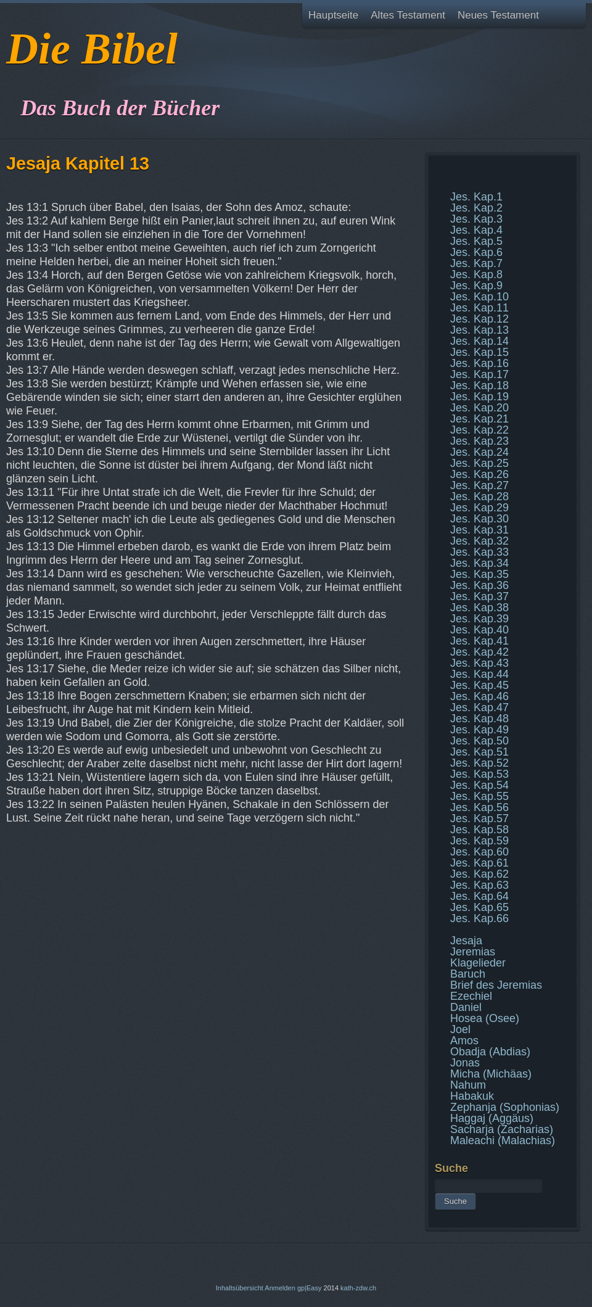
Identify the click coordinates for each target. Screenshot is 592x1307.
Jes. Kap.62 (479, 874)
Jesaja (466, 940)
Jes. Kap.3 (476, 219)
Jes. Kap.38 (479, 607)
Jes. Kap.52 (479, 763)
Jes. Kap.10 (479, 297)
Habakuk (472, 1096)
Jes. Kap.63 (479, 885)
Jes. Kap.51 (479, 752)
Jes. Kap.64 (479, 896)
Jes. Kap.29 (479, 507)
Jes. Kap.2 (476, 208)
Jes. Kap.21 (479, 419)
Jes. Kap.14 (479, 341)
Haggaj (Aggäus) (491, 1118)
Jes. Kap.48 (479, 718)
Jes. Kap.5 (476, 241)
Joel (460, 1029)
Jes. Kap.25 (479, 463)
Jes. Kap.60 (479, 852)
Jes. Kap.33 (479, 552)
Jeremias (472, 952)
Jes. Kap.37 (479, 596)
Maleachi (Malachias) (502, 1140)
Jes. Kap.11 (479, 308)
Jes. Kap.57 (479, 818)
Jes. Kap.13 (479, 330)
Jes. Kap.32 (479, 541)
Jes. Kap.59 (479, 841)
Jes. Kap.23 (479, 441)
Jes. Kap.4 (476, 230)
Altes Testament (408, 15)
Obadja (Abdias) (490, 1051)
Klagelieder (478, 963)
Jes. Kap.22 (479, 430)
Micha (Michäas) (491, 1074)
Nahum (468, 1085)
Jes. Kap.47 (479, 707)
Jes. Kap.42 (479, 652)
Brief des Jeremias (496, 985)
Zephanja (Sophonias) (504, 1107)
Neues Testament (498, 15)
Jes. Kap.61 (479, 863)
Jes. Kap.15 (479, 352)
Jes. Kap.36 (479, 585)
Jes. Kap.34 (479, 563)
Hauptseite (333, 15)
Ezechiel (471, 996)
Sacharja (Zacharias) (501, 1129)
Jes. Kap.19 (479, 396)
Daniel (466, 1007)
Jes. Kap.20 (479, 408)
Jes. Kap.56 (479, 807)
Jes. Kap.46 (479, 696)
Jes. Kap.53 (479, 774)
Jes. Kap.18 (479, 385)
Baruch (467, 974)
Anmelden (280, 1288)
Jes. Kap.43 (479, 663)
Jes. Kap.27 (479, 485)
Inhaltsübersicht (239, 1288)
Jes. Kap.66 (479, 918)
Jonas (465, 1063)
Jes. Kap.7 (476, 263)
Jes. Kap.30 (479, 519)
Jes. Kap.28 (479, 496)
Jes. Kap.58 (479, 829)
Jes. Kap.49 (479, 730)
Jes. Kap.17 (479, 374)
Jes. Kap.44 (479, 674)
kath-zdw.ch (358, 1288)
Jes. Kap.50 (479, 741)
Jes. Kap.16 (479, 363)
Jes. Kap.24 (479, 452)
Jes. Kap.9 (476, 285)
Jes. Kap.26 (479, 474)
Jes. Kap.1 (476, 197)
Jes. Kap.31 (479, 530)
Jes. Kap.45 (479, 685)
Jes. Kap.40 (479, 630)
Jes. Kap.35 (479, 574)
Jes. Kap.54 (479, 785)
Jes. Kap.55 (479, 796)
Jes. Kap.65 (479, 907)
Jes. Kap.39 (479, 618)
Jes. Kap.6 (476, 252)
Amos (464, 1040)
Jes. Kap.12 (479, 319)
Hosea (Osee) (484, 1018)
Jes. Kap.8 (476, 274)
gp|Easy (309, 1288)
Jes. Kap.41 (479, 641)
